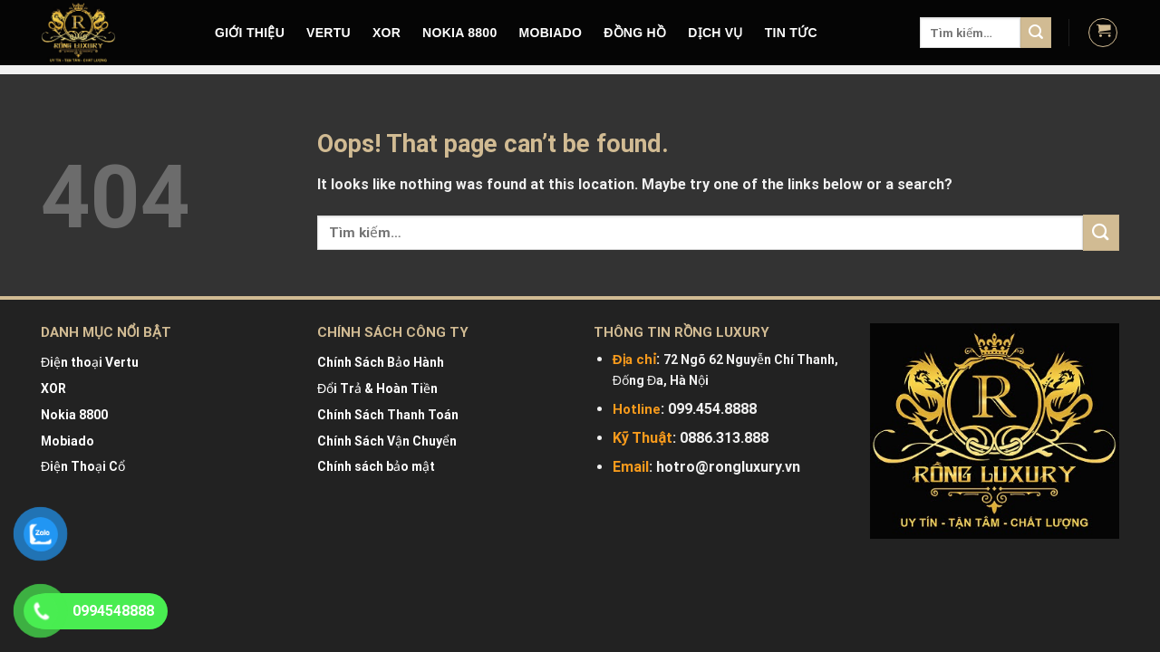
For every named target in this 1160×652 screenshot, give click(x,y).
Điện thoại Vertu (90, 362)
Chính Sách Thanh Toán (388, 415)
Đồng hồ (635, 32)
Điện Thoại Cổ (83, 466)
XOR (386, 32)
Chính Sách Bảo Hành (380, 362)
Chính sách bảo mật (376, 466)
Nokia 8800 (74, 415)
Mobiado (67, 441)
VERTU (328, 32)
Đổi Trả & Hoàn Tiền (377, 388)
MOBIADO (551, 32)
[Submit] (1035, 32)
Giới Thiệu (250, 32)
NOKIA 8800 (459, 32)
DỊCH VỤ (715, 32)
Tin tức (791, 32)
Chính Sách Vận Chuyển (387, 441)
